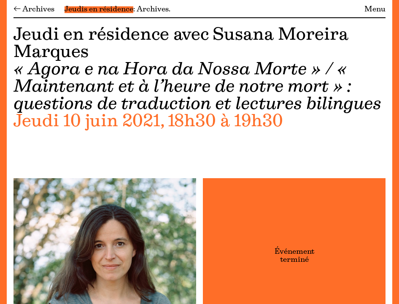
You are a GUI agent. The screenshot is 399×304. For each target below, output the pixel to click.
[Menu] (3, 152)
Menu (375, 9)
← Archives (33, 9)
